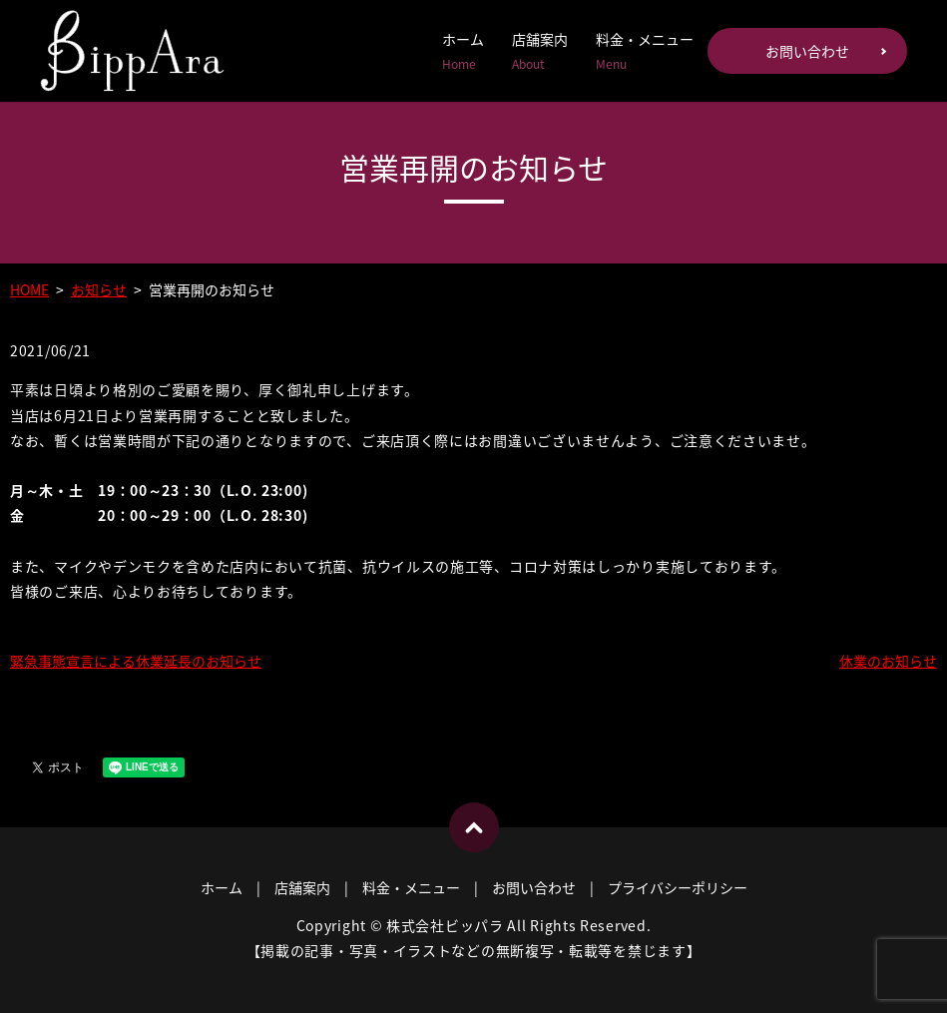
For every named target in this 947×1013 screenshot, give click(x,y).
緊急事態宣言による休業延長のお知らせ (135, 661)
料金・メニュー (645, 51)
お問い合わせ (807, 51)
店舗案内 (540, 51)
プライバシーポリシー (677, 887)
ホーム (463, 51)
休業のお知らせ (888, 661)
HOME (29, 289)
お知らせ (99, 289)
